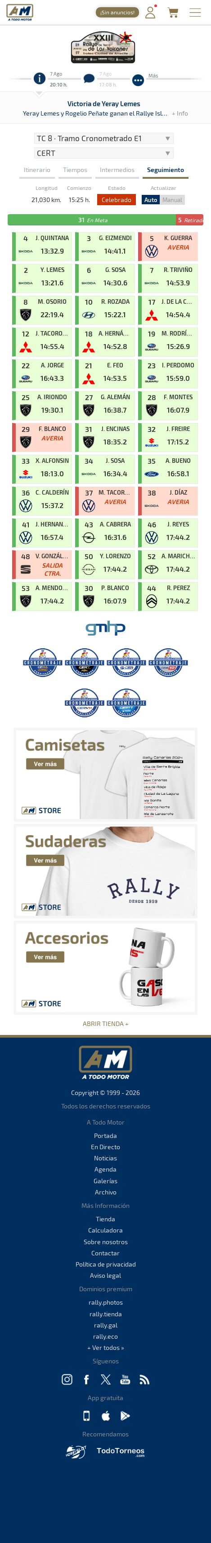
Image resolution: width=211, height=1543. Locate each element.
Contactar (105, 1253)
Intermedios (117, 169)
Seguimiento (165, 169)
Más (153, 75)
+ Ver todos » (105, 1347)
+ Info (180, 113)
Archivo (106, 1192)
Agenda (105, 1169)
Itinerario (37, 169)
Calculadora (105, 1230)
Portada (105, 1135)
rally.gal (105, 1325)
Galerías (105, 1181)
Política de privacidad (106, 1264)
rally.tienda (106, 1314)
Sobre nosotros (106, 1242)
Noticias (105, 1158)
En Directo (105, 1147)
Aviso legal (105, 1275)
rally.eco (105, 1336)
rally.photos (106, 1302)
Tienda (105, 1219)
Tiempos (75, 169)
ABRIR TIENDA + (106, 1023)
